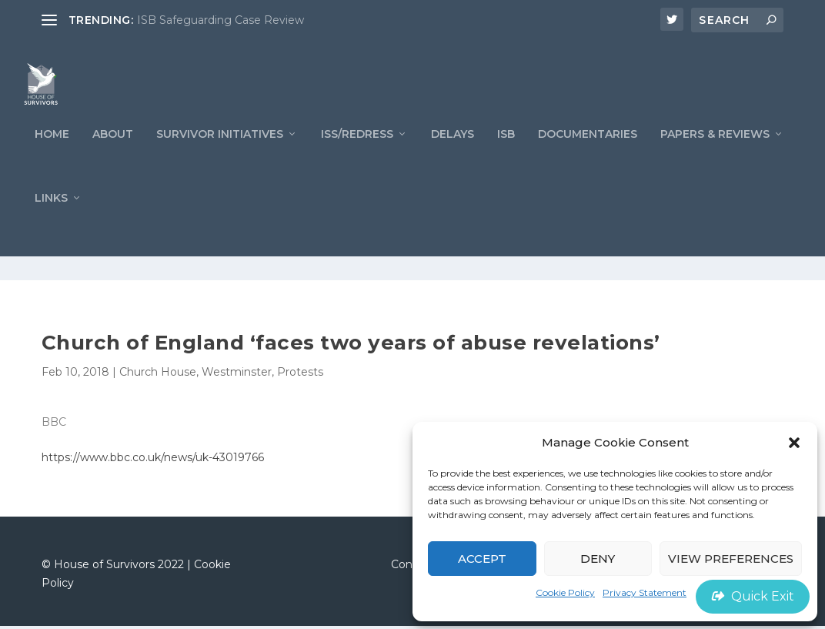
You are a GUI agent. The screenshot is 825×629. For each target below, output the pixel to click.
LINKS (51, 225)
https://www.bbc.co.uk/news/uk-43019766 (153, 460)
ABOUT (112, 161)
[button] (794, 442)
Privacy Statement (644, 592)
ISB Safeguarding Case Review (220, 20)
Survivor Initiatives (219, 161)
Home (52, 161)
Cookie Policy (565, 592)
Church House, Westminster (195, 375)
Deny (597, 558)
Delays (452, 161)
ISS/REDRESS (357, 161)
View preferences (730, 558)
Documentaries (587, 161)
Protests (300, 375)
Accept (482, 558)
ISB (506, 161)
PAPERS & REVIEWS (715, 161)
